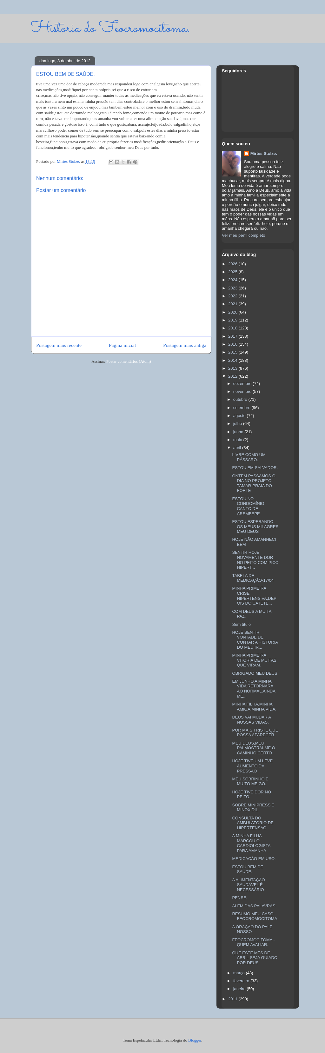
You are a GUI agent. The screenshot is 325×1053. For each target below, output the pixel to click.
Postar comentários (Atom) (128, 361)
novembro (243, 391)
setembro (242, 407)
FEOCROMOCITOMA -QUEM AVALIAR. (253, 942)
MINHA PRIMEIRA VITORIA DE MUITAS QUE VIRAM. (254, 660)
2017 (233, 336)
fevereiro (241, 980)
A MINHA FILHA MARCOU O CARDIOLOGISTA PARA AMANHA (251, 843)
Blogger (194, 1040)
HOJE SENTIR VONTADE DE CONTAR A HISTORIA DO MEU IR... (255, 640)
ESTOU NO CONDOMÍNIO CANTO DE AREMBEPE (248, 506)
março (239, 972)
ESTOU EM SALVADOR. (255, 467)
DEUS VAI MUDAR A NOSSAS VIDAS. (251, 720)
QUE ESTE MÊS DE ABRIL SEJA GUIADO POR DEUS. (254, 957)
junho (238, 431)
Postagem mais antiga (184, 345)
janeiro (240, 988)
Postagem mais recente (59, 345)
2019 (233, 320)
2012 (233, 376)
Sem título (241, 624)
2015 (233, 352)
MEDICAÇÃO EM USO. (253, 858)
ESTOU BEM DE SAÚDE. (247, 869)
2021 (233, 303)
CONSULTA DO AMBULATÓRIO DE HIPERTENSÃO (252, 823)
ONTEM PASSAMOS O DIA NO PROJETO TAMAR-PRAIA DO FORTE (253, 483)
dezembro (243, 383)
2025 (233, 271)
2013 (233, 368)
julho (238, 423)
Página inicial (122, 345)
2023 (233, 288)
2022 (233, 296)
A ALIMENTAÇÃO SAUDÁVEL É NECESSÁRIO (248, 885)
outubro (241, 399)
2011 (233, 999)
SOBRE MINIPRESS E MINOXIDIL (253, 807)
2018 (233, 328)
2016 (233, 344)
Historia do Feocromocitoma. (110, 28)
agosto (240, 415)
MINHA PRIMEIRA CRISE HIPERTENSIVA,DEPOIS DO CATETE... (254, 596)
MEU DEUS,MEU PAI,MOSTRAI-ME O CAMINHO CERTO (253, 748)
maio (238, 439)
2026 (233, 264)
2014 (233, 360)
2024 (233, 279)
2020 (233, 312)
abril (237, 447)
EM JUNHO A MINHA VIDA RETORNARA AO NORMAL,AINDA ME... (253, 689)
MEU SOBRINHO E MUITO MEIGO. (250, 781)
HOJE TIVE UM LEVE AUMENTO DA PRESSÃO (252, 765)
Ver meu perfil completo (243, 235)
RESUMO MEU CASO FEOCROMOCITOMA (254, 916)
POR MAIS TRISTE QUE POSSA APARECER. (255, 733)
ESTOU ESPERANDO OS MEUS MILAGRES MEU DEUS (255, 526)
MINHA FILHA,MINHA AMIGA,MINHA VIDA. (254, 707)
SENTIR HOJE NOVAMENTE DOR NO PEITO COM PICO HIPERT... (255, 560)
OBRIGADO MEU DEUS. (255, 673)
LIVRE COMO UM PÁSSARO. (248, 457)
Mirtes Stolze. (263, 153)
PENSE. (239, 897)
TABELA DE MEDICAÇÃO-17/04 (253, 578)
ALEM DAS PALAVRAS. (254, 906)
